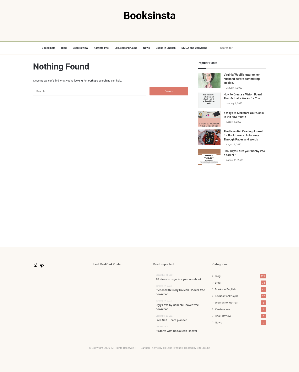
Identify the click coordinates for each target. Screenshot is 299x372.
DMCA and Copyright (194, 47)
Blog (64, 47)
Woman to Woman (226, 302)
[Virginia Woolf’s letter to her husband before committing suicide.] (209, 80)
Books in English (165, 47)
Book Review (80, 47)
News (146, 47)
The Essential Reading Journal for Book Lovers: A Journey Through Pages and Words (243, 135)
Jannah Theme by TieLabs (156, 347)
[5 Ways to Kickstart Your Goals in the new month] (209, 119)
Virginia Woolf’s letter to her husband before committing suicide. (242, 78)
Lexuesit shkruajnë (125, 47)
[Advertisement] (232, 210)
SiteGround (203, 347)
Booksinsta (48, 47)
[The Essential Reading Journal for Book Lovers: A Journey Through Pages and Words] (209, 137)
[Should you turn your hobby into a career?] (209, 157)
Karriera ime (101, 47)
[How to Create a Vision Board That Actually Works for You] (209, 100)
